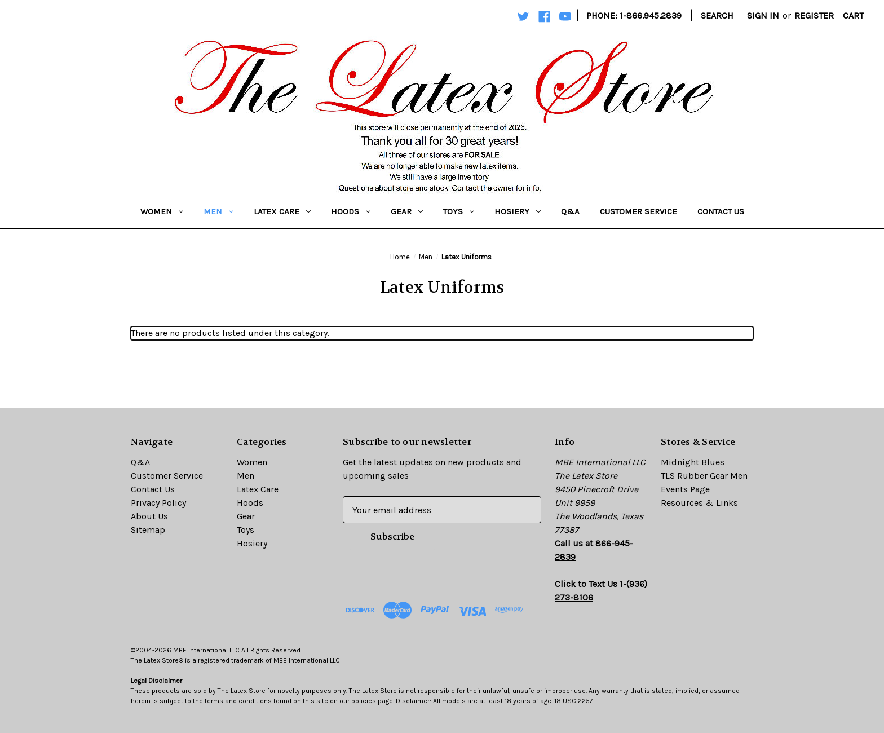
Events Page (685, 489)
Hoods (350, 211)
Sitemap (148, 529)
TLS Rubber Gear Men (704, 475)
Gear (407, 211)
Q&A (570, 211)
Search (717, 15)
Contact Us (720, 211)
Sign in (763, 15)
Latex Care (282, 211)
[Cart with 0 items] (853, 16)
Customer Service (638, 211)
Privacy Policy (158, 502)
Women (161, 211)
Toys (458, 211)
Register (814, 15)
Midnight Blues (692, 462)
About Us (149, 516)
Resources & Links (699, 502)
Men (218, 211)
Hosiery (517, 211)
